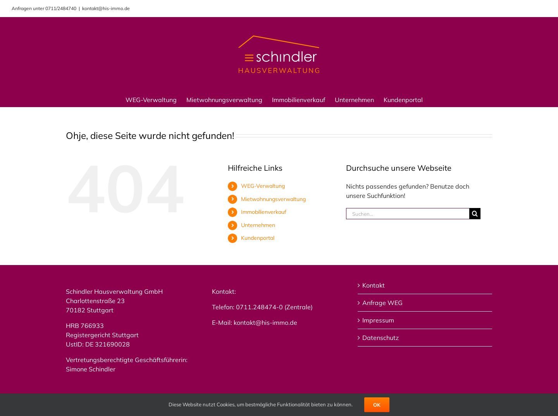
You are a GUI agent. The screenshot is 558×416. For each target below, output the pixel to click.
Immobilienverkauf (263, 211)
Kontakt (373, 285)
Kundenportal (257, 237)
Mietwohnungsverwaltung (273, 199)
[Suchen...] (407, 213)
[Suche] (474, 213)
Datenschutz (380, 337)
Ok (377, 405)
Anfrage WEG (382, 303)
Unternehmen (258, 225)
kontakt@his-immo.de (106, 8)
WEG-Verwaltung (263, 185)
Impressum (378, 320)
